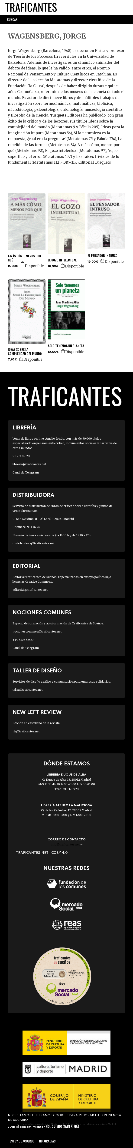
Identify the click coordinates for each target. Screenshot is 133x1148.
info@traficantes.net (66, 844)
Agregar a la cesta (23, 263)
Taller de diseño (37, 671)
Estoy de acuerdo (22, 1141)
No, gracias (47, 1141)
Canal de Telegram (26, 472)
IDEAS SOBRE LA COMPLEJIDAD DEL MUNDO (25, 351)
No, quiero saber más (63, 1126)
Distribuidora (33, 495)
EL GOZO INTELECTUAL (62, 260)
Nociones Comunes (42, 612)
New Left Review (37, 712)
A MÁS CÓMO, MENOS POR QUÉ (24, 258)
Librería (24, 428)
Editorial (26, 566)
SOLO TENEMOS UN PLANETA (66, 346)
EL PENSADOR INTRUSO (102, 255)
